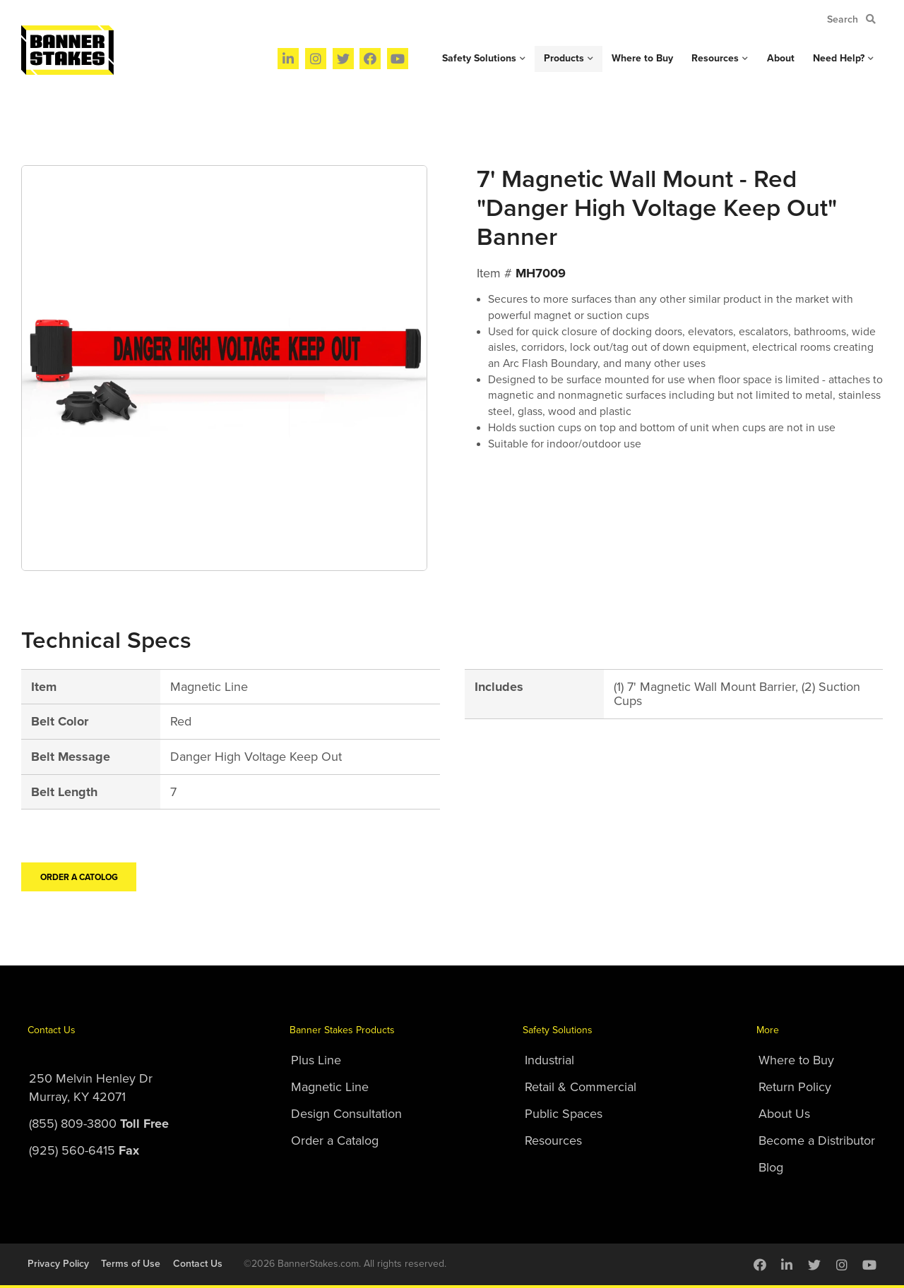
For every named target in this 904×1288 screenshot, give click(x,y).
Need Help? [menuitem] (838, 58)
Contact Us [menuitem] (52, 1030)
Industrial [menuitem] (549, 1060)
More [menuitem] (767, 1030)
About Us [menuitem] (784, 1113)
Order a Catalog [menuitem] (335, 1140)
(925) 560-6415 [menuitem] (84, 1150)
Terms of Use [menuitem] (130, 1264)
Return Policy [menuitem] (795, 1087)
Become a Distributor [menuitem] (817, 1140)
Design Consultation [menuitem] (346, 1113)
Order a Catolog (79, 877)
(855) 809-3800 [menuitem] (99, 1123)
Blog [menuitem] (771, 1167)
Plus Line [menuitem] (316, 1060)
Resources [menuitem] (715, 58)
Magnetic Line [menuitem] (330, 1087)
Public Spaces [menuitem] (563, 1113)
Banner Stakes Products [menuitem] (342, 1030)
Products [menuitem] (564, 58)
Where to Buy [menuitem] (642, 58)
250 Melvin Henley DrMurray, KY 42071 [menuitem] (91, 1088)
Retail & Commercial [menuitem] (580, 1087)
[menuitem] (288, 58)
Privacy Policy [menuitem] (58, 1264)
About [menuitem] (781, 58)
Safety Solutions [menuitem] (479, 58)
